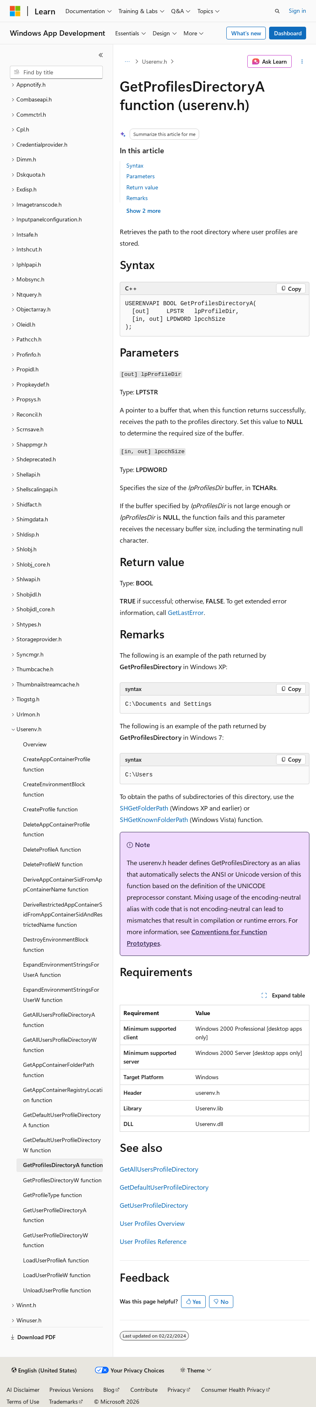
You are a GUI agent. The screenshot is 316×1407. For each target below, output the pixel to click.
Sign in (297, 10)
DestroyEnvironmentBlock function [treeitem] (55, 944)
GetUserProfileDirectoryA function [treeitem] (54, 1215)
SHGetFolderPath (144, 808)
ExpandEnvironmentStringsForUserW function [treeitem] (61, 995)
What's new (246, 33)
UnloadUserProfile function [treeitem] (57, 1290)
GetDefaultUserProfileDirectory (164, 1187)
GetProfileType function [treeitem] (52, 1195)
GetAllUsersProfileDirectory (159, 1169)
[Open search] (277, 11)
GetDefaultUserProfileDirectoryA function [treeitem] (62, 1120)
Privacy (176, 1389)
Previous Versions (71, 1389)
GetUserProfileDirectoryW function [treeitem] (55, 1240)
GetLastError (186, 612)
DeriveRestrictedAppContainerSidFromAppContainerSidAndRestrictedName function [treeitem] (62, 914)
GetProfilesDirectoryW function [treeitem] (62, 1180)
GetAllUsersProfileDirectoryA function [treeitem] (59, 1020)
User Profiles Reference (153, 1241)
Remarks (137, 198)
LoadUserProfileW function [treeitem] (57, 1275)
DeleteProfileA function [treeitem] (52, 849)
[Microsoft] (15, 11)
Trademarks (63, 1401)
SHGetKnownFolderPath (154, 819)
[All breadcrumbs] (127, 61)
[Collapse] (100, 55)
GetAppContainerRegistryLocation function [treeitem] (62, 1095)
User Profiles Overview (152, 1223)
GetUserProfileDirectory (154, 1205)
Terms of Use (23, 1401)
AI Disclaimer (23, 1389)
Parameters (140, 176)
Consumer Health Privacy (233, 1389)
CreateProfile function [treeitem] (50, 809)
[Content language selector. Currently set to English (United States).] (44, 1370)
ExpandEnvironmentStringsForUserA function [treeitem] (61, 969)
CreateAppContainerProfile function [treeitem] (56, 764)
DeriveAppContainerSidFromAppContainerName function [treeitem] (62, 884)
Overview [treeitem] (34, 744)
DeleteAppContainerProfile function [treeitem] (56, 829)
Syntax (134, 165)
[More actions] (302, 61)
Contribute (144, 1389)
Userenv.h (154, 61)
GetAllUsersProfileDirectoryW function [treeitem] (60, 1045)
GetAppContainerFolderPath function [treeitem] (58, 1070)
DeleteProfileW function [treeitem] (53, 864)
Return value (142, 187)
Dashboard (288, 33)
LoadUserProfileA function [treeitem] (56, 1260)
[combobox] (56, 72)
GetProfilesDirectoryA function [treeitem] (63, 1165)
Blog (108, 1389)
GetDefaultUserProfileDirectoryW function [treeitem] (62, 1145)
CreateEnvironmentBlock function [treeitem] (54, 789)
